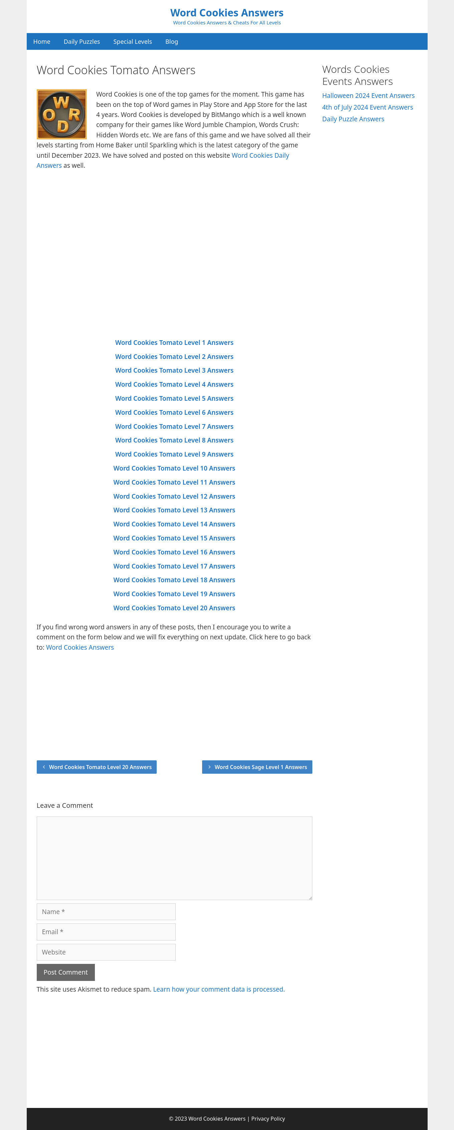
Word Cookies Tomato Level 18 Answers (175, 580)
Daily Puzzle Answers (353, 119)
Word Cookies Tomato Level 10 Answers (175, 468)
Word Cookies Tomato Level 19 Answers (175, 594)
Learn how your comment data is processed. (219, 989)
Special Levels (132, 41)
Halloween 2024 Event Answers (368, 95)
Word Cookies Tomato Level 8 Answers (174, 440)
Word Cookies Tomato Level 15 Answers (175, 538)
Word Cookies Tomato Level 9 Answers (174, 454)
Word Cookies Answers (227, 12)
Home (41, 41)
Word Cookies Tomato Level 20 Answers (175, 608)
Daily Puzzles (82, 41)
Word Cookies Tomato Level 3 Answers (174, 370)
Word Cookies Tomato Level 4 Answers (174, 384)
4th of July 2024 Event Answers (367, 107)
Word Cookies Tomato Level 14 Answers (175, 524)
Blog (171, 41)
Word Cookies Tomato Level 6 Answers (174, 412)
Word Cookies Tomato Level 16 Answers (175, 552)
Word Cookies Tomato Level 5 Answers (174, 398)
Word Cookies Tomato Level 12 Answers (175, 496)
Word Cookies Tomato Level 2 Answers (174, 356)
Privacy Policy (268, 1118)
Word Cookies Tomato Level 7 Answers (174, 426)
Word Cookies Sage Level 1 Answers (261, 767)
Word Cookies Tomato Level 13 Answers (175, 510)
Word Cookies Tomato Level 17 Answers (175, 566)
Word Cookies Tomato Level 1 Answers (174, 342)
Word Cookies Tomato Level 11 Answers (175, 482)
